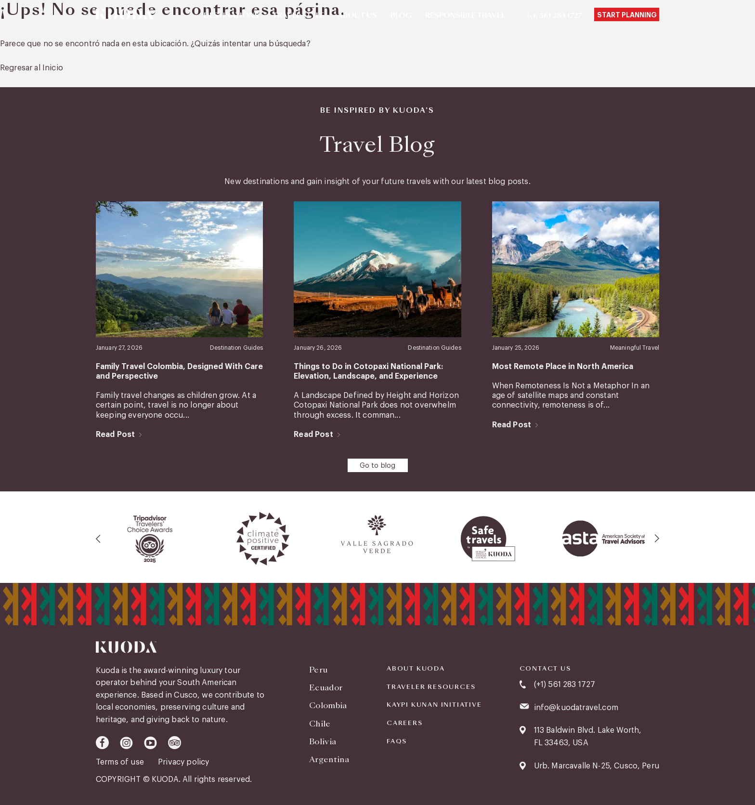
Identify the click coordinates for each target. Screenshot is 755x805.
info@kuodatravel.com (576, 708)
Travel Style (298, 16)
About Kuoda (416, 669)
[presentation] (99, 538)
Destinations (231, 16)
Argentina (329, 759)
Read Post (115, 434)
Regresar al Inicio (31, 68)
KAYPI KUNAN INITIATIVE (434, 705)
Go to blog (378, 465)
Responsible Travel (465, 16)
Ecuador (325, 687)
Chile (320, 723)
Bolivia (322, 741)
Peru (318, 669)
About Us (357, 16)
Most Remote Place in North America (562, 366)
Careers (405, 723)
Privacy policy (183, 762)
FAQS (397, 741)
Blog (401, 16)
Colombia (328, 705)
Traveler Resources (431, 687)
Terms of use (121, 762)
